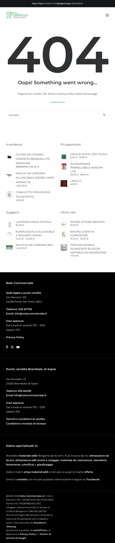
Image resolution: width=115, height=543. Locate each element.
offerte (88, 472)
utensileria (99, 460)
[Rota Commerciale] (17, 15)
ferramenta (13, 464)
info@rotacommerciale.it (31, 313)
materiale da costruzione (76, 460)
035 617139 (25, 309)
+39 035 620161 (77, 4)
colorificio (27, 464)
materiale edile (28, 455)
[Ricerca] (57, 114)
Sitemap (11, 526)
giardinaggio (45, 464)
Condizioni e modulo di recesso (26, 423)
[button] (107, 15)
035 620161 (24, 390)
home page (90, 93)
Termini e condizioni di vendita (25, 419)
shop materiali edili (36, 472)
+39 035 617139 (50, 4)
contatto (21, 479)
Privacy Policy (28, 534)
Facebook (93, 479)
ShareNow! (40, 522)
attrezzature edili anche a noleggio (37, 460)
